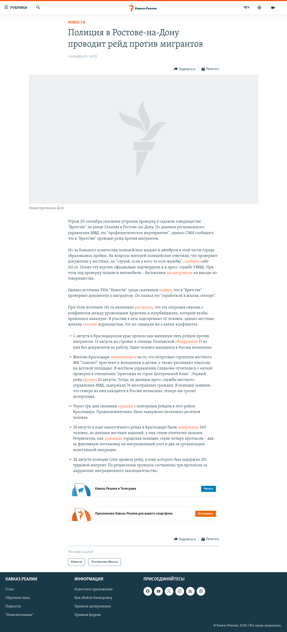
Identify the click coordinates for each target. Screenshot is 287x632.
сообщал (192, 261)
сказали (90, 324)
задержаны (188, 427)
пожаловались (124, 357)
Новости (76, 22)
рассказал (144, 307)
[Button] (185, 69)
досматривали (180, 273)
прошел (90, 380)
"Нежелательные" (19, 615)
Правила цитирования (92, 606)
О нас (9, 589)
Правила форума (87, 615)
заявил (165, 290)
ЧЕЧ (246, 7)
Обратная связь (17, 598)
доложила (113, 439)
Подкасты (13, 606)
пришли (126, 406)
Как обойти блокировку (93, 598)
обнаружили (186, 342)
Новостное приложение (93, 589)
